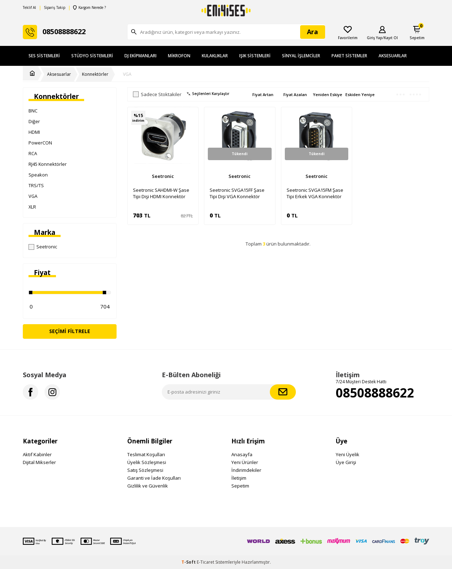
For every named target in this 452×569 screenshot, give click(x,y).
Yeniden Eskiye (327, 94)
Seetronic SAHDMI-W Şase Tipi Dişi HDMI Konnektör (161, 193)
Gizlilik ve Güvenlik (147, 486)
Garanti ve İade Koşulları (154, 478)
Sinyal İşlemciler (301, 56)
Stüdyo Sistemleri (92, 56)
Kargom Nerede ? (89, 7)
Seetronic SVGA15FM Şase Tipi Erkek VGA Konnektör (315, 193)
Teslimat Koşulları (146, 454)
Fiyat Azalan (295, 94)
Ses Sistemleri (44, 56)
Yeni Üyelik (347, 454)
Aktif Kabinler (37, 454)
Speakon (38, 175)
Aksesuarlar (393, 56)
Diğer (34, 121)
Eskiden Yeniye (360, 94)
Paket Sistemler (349, 56)
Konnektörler (95, 74)
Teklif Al (29, 7)
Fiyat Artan (262, 94)
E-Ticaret (205, 562)
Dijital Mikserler (39, 462)
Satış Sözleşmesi (145, 470)
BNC (33, 110)
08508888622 (375, 392)
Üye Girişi (346, 462)
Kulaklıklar (215, 56)
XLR (32, 207)
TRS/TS (36, 185)
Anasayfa (241, 454)
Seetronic (43, 246)
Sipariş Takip (54, 7)
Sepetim (240, 486)
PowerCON (40, 142)
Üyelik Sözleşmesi (146, 462)
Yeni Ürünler (244, 462)
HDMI (34, 132)
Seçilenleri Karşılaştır (208, 93)
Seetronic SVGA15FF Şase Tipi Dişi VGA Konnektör (237, 193)
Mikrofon (179, 56)
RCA (33, 153)
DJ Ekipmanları (140, 56)
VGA (127, 74)
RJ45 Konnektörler (48, 164)
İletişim (238, 478)
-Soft (189, 562)
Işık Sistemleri (255, 56)
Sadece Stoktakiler (157, 94)
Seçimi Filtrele (69, 331)
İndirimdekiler (246, 470)
